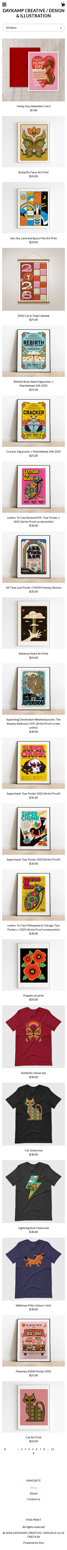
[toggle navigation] (4, 4)
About (34, 1493)
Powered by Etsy (33, 1542)
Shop (33, 1487)
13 (52, 1449)
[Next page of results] (33, 1453)
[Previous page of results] (5, 1449)
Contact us (33, 1499)
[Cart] (63, 5)
